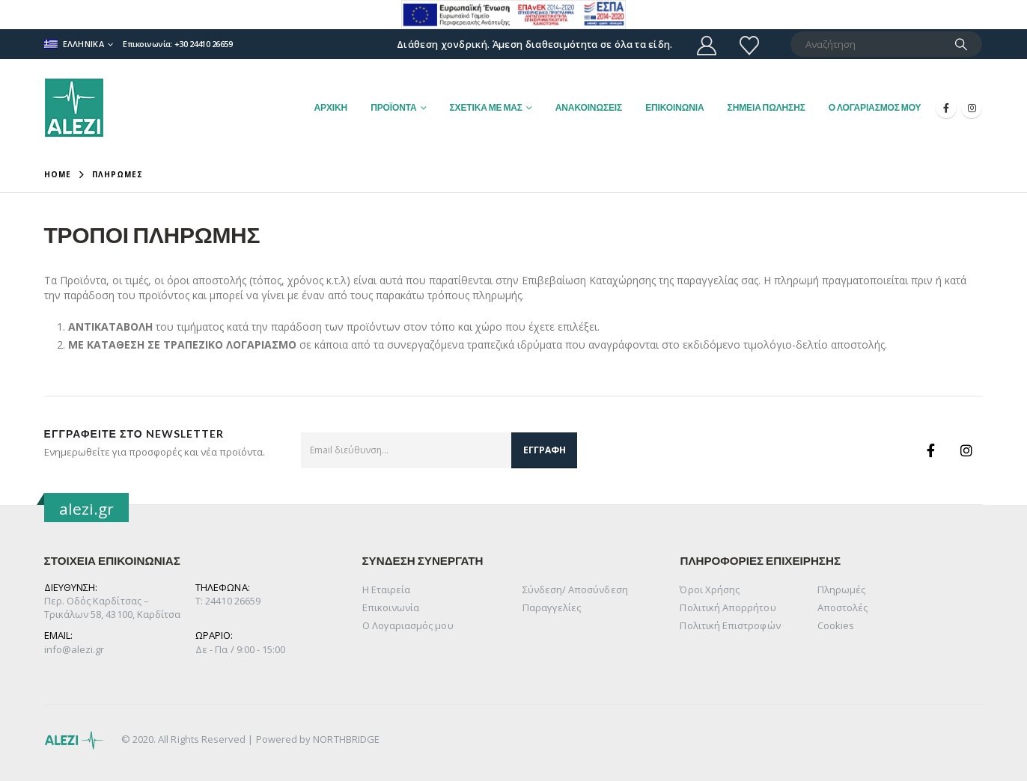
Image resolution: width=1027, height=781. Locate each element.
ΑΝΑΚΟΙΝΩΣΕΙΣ (588, 107)
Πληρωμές (841, 589)
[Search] (961, 44)
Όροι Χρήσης (710, 589)
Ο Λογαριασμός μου (408, 625)
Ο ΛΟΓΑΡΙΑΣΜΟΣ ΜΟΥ (875, 107)
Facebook (930, 450)
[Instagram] (971, 107)
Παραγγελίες (552, 607)
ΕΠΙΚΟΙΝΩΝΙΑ (674, 107)
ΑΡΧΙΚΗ (331, 107)
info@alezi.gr (74, 649)
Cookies (835, 625)
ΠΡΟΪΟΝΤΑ (393, 107)
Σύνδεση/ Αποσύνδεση (575, 589)
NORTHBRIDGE (346, 739)
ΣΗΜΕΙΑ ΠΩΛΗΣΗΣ (766, 107)
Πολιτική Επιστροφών (730, 625)
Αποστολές (842, 607)
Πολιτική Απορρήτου (727, 607)
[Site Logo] (74, 108)
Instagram (966, 450)
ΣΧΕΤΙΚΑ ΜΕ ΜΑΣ (486, 107)
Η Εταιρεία (386, 589)
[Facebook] (946, 107)
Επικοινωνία (391, 607)
